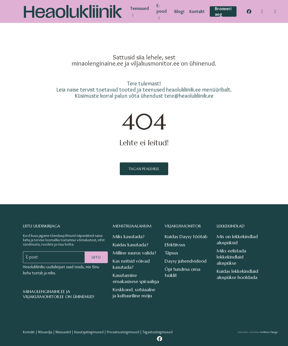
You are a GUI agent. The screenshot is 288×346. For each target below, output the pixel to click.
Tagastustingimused (157, 332)
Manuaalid (63, 332)
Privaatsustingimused (123, 332)
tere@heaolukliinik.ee (189, 95)
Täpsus (171, 253)
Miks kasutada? (129, 236)
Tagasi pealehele (144, 168)
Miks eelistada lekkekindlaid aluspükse (231, 257)
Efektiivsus (175, 245)
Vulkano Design (269, 332)
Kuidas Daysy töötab (186, 236)
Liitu (96, 257)
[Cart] (275, 11)
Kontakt (29, 332)
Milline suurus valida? (134, 253)
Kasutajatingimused (88, 332)
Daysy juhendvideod (185, 261)
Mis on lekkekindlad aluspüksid (237, 240)
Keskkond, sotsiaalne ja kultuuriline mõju (134, 293)
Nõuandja (45, 332)
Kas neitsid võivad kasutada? (131, 264)
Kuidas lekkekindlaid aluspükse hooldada (237, 274)
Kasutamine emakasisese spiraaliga (136, 278)
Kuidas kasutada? (130, 245)
